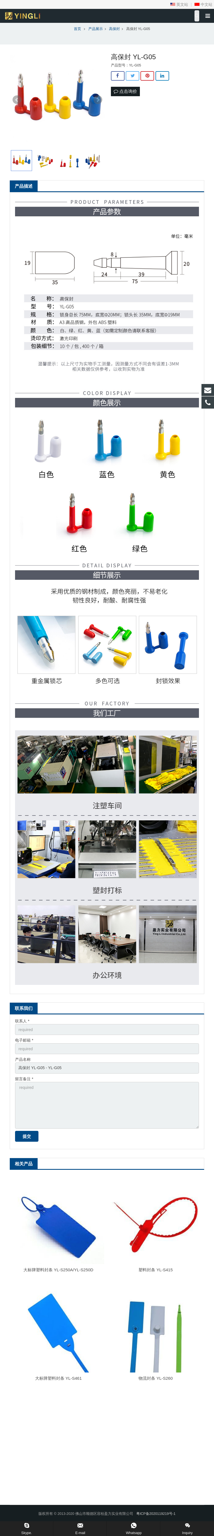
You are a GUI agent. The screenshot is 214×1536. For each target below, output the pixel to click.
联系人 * (22, 1021)
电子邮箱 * (24, 1040)
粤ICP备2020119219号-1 (156, 1514)
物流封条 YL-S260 (155, 1378)
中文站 (203, 4)
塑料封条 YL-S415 (155, 1269)
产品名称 (23, 1059)
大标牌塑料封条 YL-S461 (58, 1378)
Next (97, 99)
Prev (17, 99)
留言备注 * (24, 1079)
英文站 (179, 4)
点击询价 (125, 91)
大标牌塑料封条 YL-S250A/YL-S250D (58, 1269)
